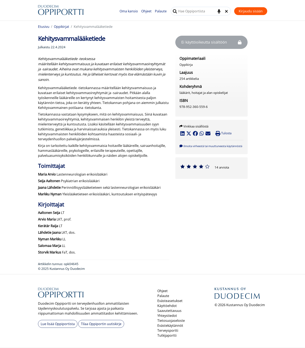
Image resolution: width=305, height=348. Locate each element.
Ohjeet (146, 11)
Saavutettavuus (169, 310)
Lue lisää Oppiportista (58, 324)
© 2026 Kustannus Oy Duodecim (240, 305)
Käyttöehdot (167, 305)
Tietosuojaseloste (171, 320)
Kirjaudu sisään (251, 11)
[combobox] (201, 11)
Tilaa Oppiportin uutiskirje (101, 324)
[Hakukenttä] (201, 11)
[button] (210, 146)
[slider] (195, 166)
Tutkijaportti (167, 335)
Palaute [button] (161, 11)
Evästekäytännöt (170, 325)
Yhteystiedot (167, 315)
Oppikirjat (61, 26)
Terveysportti (167, 330)
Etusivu (43, 26)
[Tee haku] (175, 11)
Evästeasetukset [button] (170, 300)
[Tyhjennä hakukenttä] (226, 11)
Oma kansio (129, 11)
